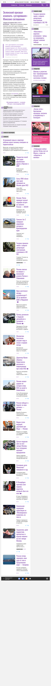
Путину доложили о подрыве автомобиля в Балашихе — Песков (22, 349)
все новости (36, 24)
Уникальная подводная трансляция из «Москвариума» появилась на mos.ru (21, 586)
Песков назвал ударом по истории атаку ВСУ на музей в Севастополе (21, 430)
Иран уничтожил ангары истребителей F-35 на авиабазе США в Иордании (22, 325)
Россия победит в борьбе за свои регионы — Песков (22, 466)
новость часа (37, 11)
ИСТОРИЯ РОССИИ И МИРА (39, 80)
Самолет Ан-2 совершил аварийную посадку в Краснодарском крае (21, 240)
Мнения (33, 5)
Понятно (43, 669)
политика (36, 146)
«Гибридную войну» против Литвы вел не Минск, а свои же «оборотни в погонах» (40, 153)
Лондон (5, 22)
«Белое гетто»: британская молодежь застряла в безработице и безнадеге (40, 113)
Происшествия (36, 96)
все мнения (45, 44)
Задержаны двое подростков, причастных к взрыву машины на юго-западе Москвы (22, 625)
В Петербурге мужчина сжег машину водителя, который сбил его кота (22, 562)
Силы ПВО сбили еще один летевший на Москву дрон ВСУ (22, 182)
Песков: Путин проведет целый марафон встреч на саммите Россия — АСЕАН (22, 217)
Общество (35, 135)
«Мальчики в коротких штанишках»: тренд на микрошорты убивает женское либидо (40, 36)
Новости (19, 5)
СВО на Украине (34, 2)
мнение (36, 29)
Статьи (26, 5)
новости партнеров (9, 133)
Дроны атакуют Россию (22, 2)
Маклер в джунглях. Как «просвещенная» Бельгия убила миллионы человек (40, 74)
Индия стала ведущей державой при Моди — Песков (22, 485)
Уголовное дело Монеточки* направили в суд (22, 542)
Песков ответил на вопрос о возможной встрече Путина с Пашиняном (22, 303)
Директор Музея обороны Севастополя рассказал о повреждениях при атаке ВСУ (21, 408)
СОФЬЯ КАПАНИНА (37, 44)
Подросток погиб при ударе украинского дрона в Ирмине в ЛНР (22, 161)
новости (6, 137)
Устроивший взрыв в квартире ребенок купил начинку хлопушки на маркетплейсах (15, 142)
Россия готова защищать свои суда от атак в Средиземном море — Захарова (22, 650)
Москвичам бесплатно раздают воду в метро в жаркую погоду (21, 385)
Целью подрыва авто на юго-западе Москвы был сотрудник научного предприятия (21, 507)
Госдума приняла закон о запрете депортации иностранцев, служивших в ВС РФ (22, 263)
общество (36, 69)
